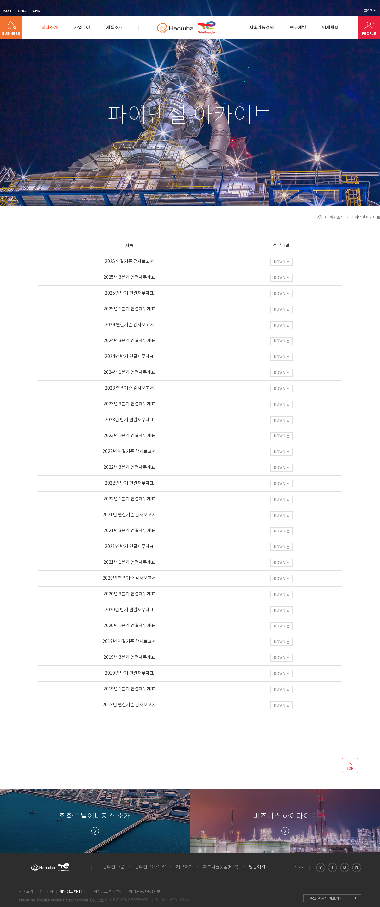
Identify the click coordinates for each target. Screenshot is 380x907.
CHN (36, 11)
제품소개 (114, 27)
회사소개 (49, 27)
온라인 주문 (113, 867)
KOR (7, 11)
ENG (22, 11)
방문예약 (257, 867)
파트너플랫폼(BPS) (220, 867)
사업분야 (82, 27)
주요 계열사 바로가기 (326, 899)
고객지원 (370, 11)
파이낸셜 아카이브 (365, 217)
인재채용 (330, 27)
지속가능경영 (261, 27)
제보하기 (184, 867)
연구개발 (298, 27)
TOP (350, 765)
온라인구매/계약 (150, 867)
